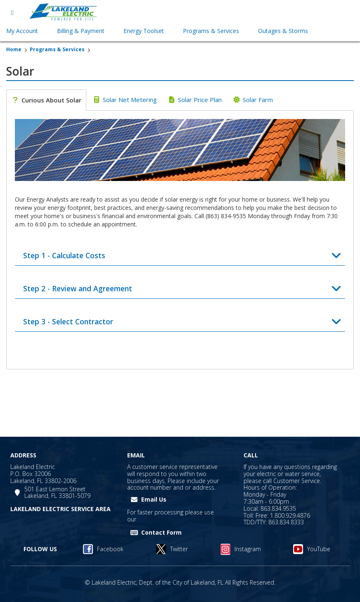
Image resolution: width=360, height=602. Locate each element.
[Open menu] (12, 12)
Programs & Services (57, 49)
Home (13, 49)
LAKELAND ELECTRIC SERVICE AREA (60, 509)
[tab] (46, 100)
